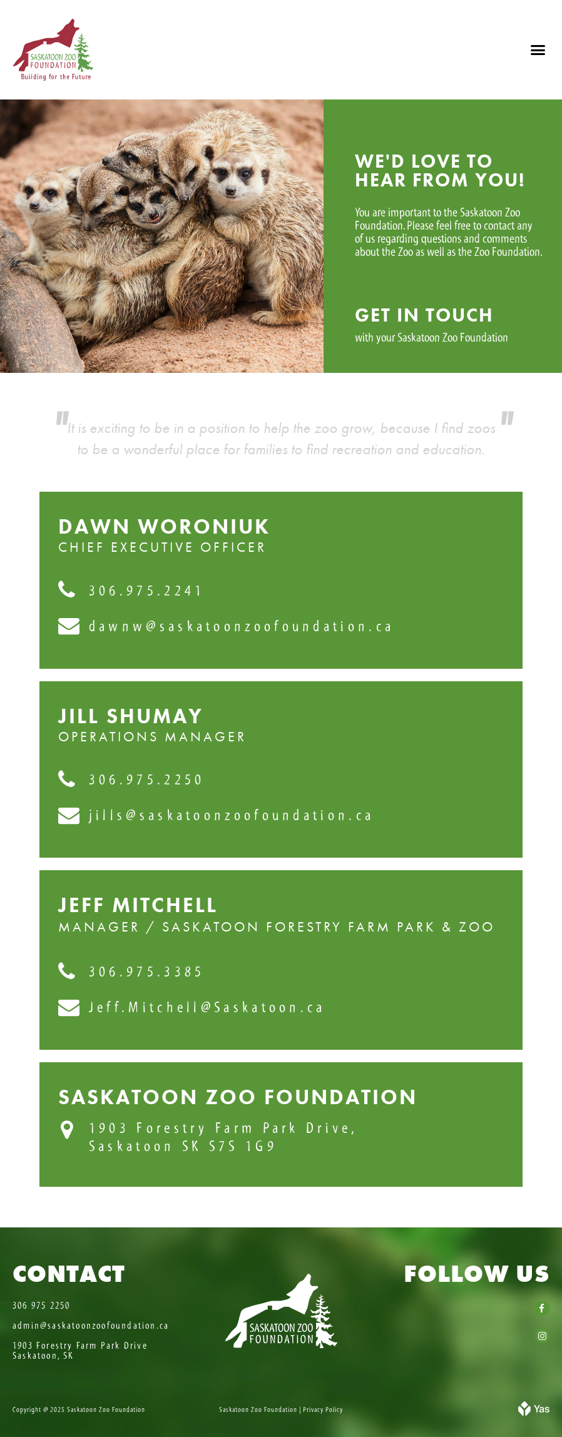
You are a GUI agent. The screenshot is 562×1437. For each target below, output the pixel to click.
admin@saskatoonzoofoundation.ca (91, 1325)
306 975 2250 (41, 1305)
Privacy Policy (323, 1409)
